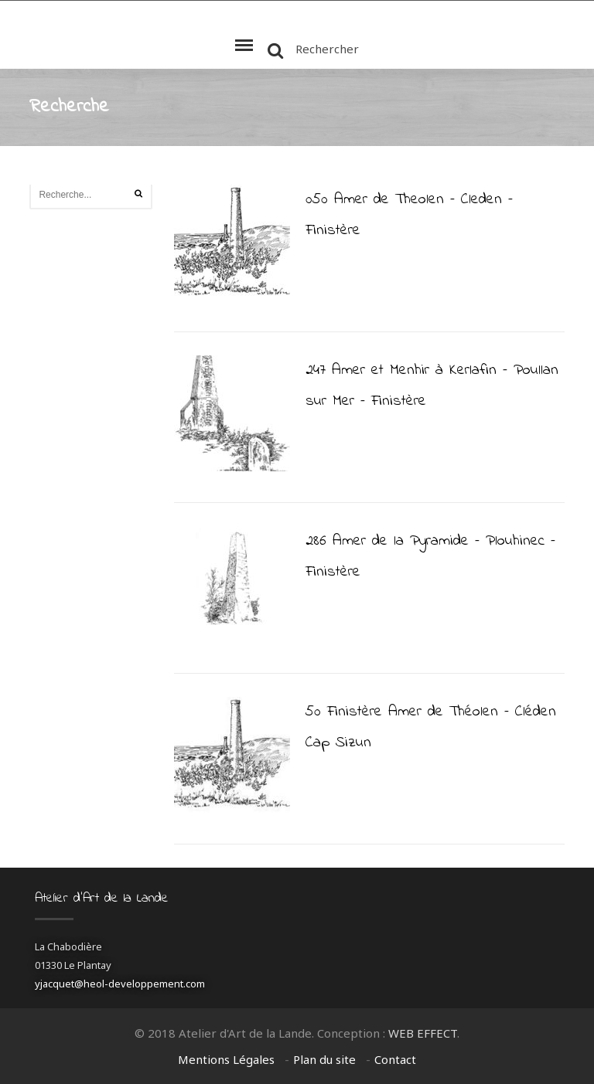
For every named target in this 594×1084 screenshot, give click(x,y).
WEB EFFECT (422, 1033)
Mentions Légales (226, 1059)
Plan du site (324, 1059)
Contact (395, 1059)
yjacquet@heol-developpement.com (120, 984)
